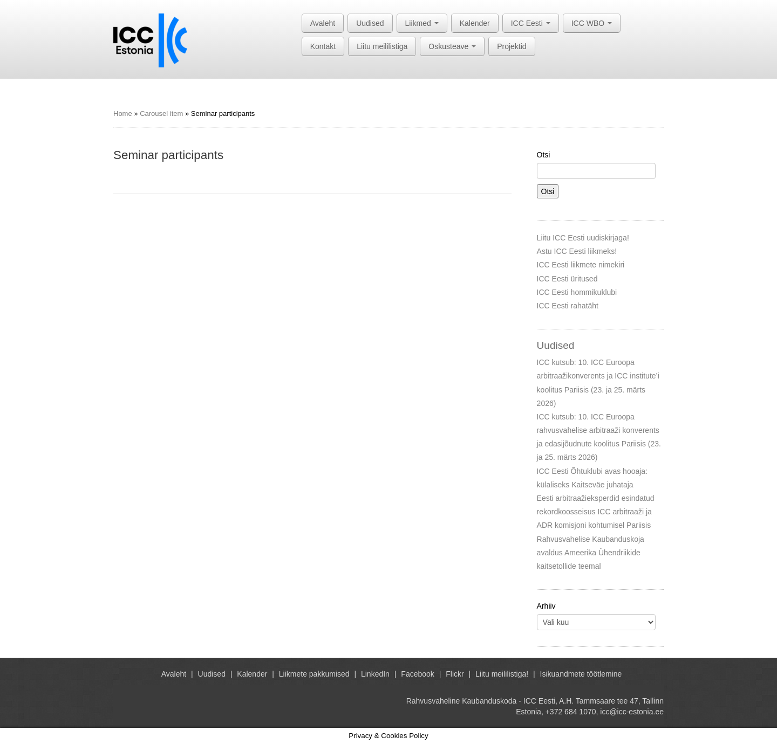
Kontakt (323, 46)
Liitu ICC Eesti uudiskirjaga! (583, 237)
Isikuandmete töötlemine (581, 674)
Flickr (455, 674)
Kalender (475, 23)
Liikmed (422, 23)
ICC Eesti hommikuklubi (577, 292)
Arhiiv (546, 606)
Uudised (370, 23)
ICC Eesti (530, 23)
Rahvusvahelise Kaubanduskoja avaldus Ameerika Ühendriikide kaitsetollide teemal (590, 552)
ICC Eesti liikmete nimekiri (581, 264)
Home (122, 113)
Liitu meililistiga (382, 46)
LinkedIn (375, 674)
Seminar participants (168, 155)
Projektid (511, 46)
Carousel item (161, 113)
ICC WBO (591, 23)
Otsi (543, 154)
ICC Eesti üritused (567, 278)
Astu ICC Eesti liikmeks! (577, 251)
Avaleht (322, 23)
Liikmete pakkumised (314, 674)
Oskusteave (452, 46)
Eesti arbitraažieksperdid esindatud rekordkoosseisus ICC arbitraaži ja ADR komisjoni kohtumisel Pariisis (596, 511)
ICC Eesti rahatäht (567, 305)
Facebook (417, 674)
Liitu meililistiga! (501, 674)
